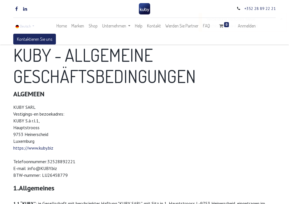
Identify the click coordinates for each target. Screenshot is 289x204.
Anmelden (247, 26)
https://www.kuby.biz (33, 148)
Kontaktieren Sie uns (34, 39)
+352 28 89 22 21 (260, 8)
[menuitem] (61, 25)
